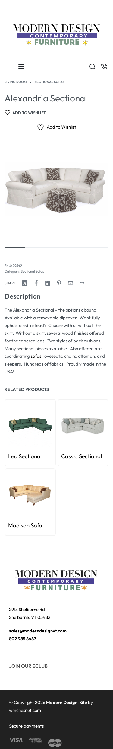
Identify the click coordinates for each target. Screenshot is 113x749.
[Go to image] (15, 247)
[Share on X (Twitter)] (24, 283)
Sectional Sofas (49, 82)
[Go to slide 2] (18, 405)
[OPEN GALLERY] (56, 189)
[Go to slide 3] (21, 405)
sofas (36, 356)
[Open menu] (21, 66)
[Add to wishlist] (25, 113)
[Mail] (70, 283)
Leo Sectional (25, 456)
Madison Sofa (25, 525)
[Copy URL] (82, 283)
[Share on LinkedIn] (47, 283)
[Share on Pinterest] (59, 283)
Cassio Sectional (81, 456)
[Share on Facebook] (36, 283)
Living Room (16, 82)
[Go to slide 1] (14, 405)
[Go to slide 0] (11, 405)
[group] (30, 425)
